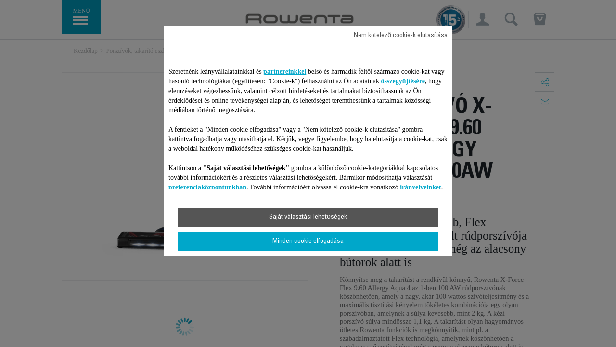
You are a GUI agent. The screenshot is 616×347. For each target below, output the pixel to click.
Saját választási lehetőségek (308, 217)
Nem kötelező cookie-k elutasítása (401, 35)
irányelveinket (420, 187)
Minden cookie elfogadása (308, 241)
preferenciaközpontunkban (207, 187)
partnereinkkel (284, 71)
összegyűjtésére (403, 81)
